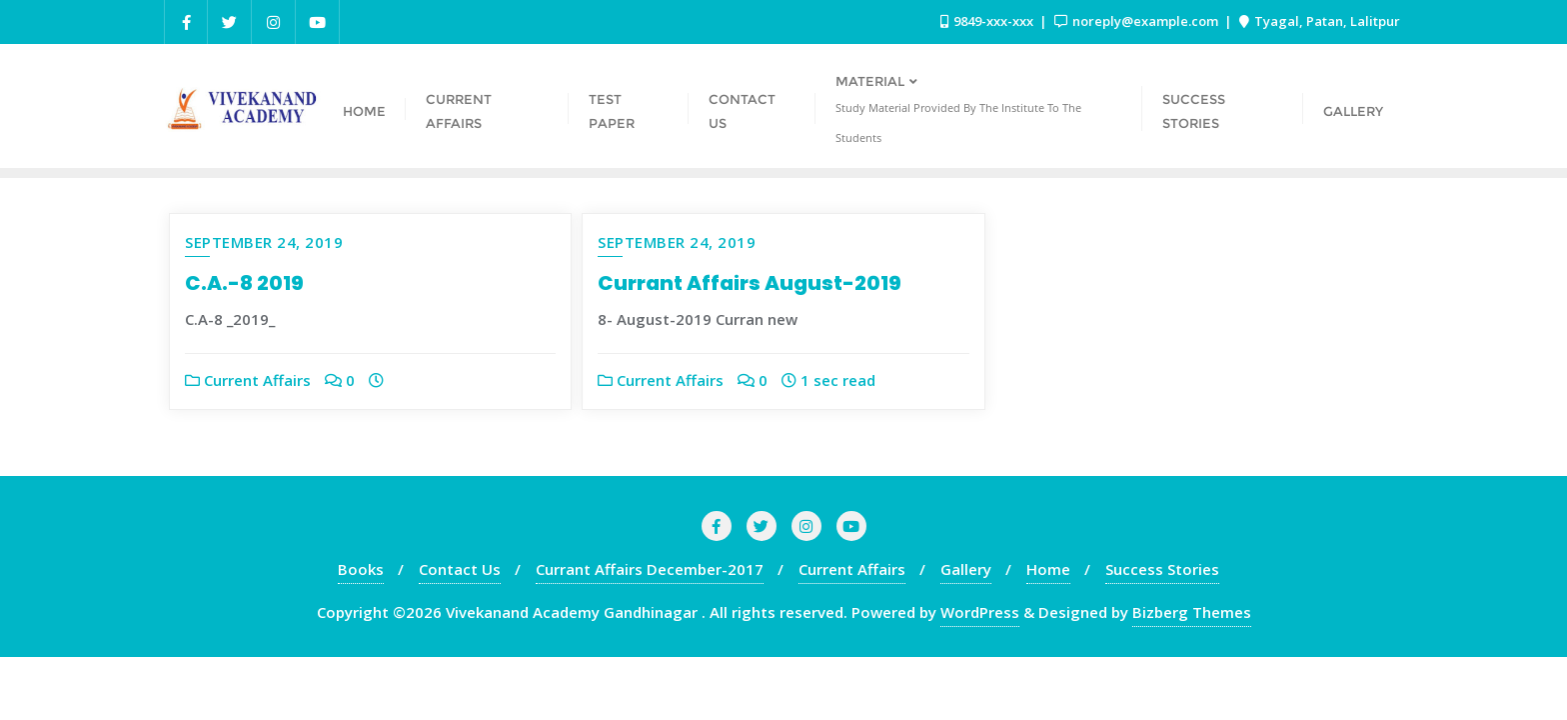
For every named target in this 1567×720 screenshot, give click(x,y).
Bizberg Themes (1191, 612)
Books (361, 569)
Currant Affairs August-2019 (749, 283)
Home (1048, 569)
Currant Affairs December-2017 (650, 569)
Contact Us (460, 569)
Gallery (965, 569)
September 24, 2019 (264, 242)
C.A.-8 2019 (244, 283)
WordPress (979, 612)
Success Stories (1162, 569)
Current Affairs (248, 380)
